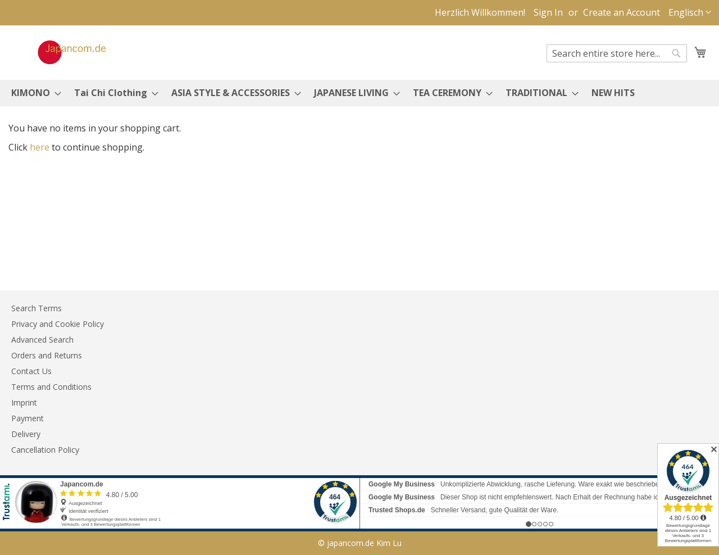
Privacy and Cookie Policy (57, 324)
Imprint (24, 402)
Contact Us (31, 371)
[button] (689, 12)
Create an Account (621, 12)
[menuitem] (32, 93)
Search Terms (36, 308)
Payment (27, 418)
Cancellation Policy (45, 449)
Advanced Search (42, 339)
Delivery (25, 434)
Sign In (548, 12)
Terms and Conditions (51, 386)
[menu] (359, 93)
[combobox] (617, 53)
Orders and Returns (46, 355)
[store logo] (60, 52)
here (39, 147)
